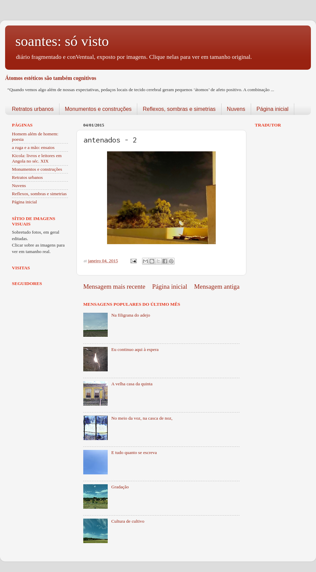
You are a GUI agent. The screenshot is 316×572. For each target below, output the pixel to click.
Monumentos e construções (98, 109)
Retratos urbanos (33, 109)
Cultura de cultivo (127, 521)
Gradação (120, 486)
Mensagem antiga (217, 286)
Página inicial (272, 109)
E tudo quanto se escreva (134, 452)
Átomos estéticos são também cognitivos (50, 78)
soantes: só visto (62, 41)
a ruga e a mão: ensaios (33, 147)
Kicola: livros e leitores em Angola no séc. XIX (37, 158)
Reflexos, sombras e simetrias (179, 109)
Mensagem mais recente (114, 286)
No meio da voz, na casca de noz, (141, 418)
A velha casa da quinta (131, 383)
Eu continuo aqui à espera (134, 349)
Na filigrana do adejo (130, 315)
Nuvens (236, 109)
